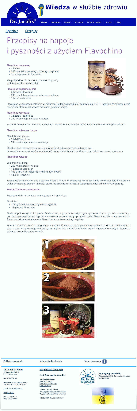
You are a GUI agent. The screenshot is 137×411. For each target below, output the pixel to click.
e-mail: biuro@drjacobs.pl (13, 389)
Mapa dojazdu (9, 393)
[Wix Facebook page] (104, 361)
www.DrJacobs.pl (46, 382)
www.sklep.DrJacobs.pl (48, 384)
